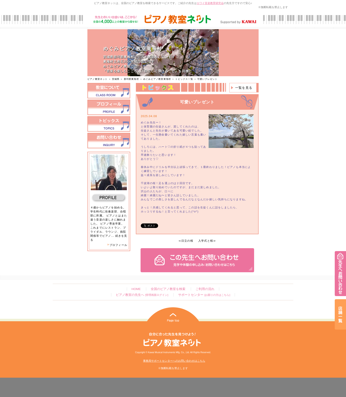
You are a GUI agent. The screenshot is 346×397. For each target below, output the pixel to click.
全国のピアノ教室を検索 (168, 289)
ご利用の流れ (205, 289)
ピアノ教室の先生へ (142, 295)
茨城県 (116, 79)
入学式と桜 (205, 240)
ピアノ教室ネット (97, 79)
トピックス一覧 (184, 79)
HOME (136, 289)
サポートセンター (204, 295)
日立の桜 (187, 240)
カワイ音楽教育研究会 (210, 3)
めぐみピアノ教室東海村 (157, 79)
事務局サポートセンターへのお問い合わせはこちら (174, 360)
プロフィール (117, 245)
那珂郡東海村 (131, 79)
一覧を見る (243, 87)
